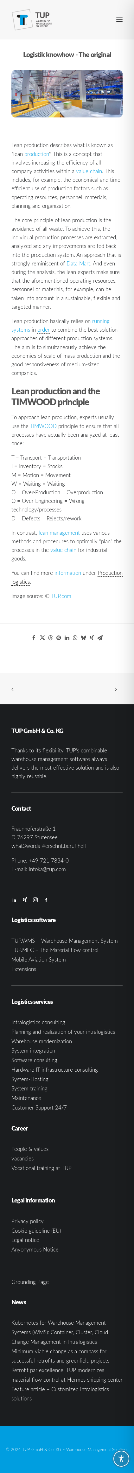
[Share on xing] (91, 638)
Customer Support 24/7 (39, 1107)
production (36, 154)
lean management (59, 532)
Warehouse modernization (41, 1041)
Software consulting (34, 1060)
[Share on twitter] (42, 638)
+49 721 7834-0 (49, 860)
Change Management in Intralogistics (54, 1341)
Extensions (23, 969)
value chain (89, 171)
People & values (29, 1148)
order (43, 329)
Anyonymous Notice (35, 1249)
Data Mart (78, 263)
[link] (43, 330)
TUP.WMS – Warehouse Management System (64, 940)
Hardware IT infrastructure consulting (54, 1069)
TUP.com (61, 596)
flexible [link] (101, 298)
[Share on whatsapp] (75, 638)
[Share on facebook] (34, 638)
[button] (119, 19)
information (67, 572)
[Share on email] (100, 638)
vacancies (22, 1158)
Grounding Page (30, 1282)
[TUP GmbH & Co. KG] (32, 20)
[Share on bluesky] (83, 638)
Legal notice (25, 1240)
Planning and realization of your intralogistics (63, 1031)
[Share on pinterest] (58, 638)
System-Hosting (29, 1079)
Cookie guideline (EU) (36, 1230)
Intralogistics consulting (38, 1022)
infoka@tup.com (47, 869)
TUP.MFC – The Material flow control (55, 950)
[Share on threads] (50, 638)
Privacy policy (27, 1221)
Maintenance (26, 1098)
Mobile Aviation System (38, 959)
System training (29, 1088)
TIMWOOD (43, 426)
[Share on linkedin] (67, 638)
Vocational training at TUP (41, 1168)
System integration (33, 1050)
